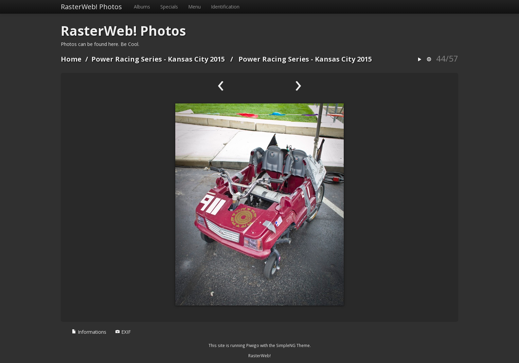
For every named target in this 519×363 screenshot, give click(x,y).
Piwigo (252, 345)
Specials (169, 6)
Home (71, 59)
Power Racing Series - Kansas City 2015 (158, 59)
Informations (89, 332)
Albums (142, 6)
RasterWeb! (259, 355)
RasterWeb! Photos (91, 6)
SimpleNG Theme (293, 345)
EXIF (123, 332)
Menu (194, 6)
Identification (225, 6)
